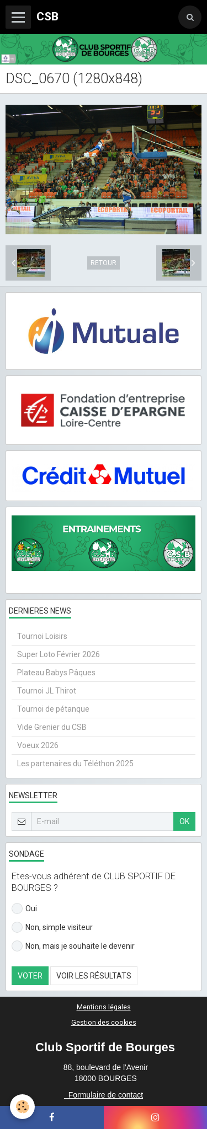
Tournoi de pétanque (53, 709)
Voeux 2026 (38, 745)
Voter (30, 975)
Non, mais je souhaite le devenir (73, 945)
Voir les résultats (93, 975)
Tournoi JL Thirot (46, 690)
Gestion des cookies (103, 1022)
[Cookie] (22, 1106)
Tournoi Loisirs (42, 636)
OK (184, 821)
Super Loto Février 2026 (58, 654)
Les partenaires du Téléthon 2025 (75, 763)
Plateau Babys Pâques (56, 672)
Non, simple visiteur (52, 927)
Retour (103, 263)
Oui (24, 908)
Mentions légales (104, 1007)
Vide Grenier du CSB (52, 727)
